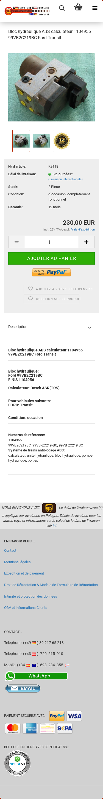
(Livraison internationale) (65, 179)
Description (17, 326)
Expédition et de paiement (24, 573)
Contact (10, 550)
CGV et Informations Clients (25, 608)
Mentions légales (17, 562)
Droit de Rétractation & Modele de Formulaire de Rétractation (51, 585)
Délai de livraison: (22, 174)
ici (54, 526)
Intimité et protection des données (30, 596)
